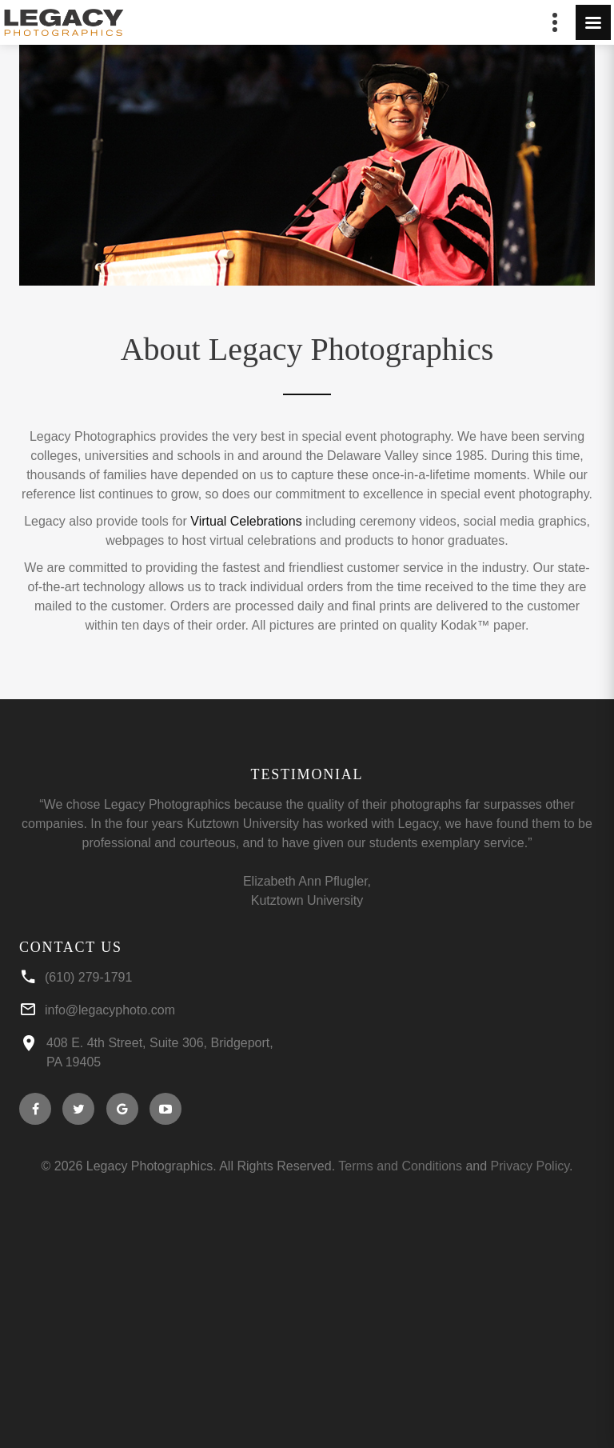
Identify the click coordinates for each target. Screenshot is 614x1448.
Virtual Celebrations (245, 521)
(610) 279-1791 (88, 977)
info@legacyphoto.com (110, 1010)
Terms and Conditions (400, 1166)
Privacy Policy (530, 1166)
